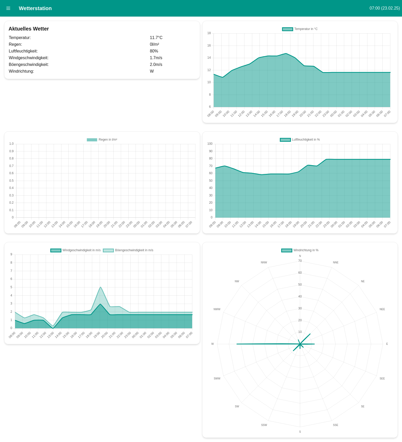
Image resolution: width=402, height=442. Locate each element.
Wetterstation (35, 8)
